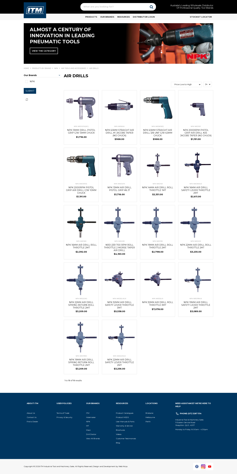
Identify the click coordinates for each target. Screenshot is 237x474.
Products (91, 17)
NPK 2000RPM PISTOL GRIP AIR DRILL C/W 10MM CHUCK (81, 190)
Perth (148, 421)
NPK (56, 68)
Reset (26, 99)
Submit (30, 90)
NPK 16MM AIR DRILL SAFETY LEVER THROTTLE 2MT (195, 190)
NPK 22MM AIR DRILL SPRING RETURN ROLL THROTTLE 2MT (81, 305)
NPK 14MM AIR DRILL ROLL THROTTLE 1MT (157, 189)
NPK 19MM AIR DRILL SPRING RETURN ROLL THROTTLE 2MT (81, 362)
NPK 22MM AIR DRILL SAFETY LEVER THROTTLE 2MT (119, 362)
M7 (87, 426)
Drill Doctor (91, 434)
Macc (88, 430)
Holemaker (91, 417)
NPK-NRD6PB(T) (158, 126)
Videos (118, 434)
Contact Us (31, 417)
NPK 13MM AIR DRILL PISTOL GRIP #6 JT (119, 189)
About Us (31, 413)
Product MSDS (122, 417)
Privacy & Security (65, 417)
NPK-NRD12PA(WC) (81, 126)
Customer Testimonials (126, 438)
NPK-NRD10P (196, 126)
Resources (123, 17)
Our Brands (107, 17)
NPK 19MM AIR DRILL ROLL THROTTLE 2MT (157, 246)
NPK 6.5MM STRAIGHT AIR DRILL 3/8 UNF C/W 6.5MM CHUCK (157, 133)
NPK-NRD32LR (157, 299)
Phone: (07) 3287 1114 (190, 413)
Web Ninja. (123, 466)
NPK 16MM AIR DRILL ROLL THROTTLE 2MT (81, 246)
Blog (118, 443)
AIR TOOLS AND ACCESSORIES (73, 68)
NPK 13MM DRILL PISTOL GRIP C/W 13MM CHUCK (81, 131)
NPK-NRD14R (158, 184)
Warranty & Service (124, 426)
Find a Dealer (32, 421)
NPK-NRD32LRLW (119, 299)
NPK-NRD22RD (81, 299)
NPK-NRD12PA (119, 184)
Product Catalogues (124, 413)
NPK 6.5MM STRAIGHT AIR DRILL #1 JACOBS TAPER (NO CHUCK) (119, 133)
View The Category (44, 51)
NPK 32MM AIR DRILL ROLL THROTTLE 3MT (157, 303)
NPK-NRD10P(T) (81, 184)
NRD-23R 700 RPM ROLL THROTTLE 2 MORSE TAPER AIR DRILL (119, 248)
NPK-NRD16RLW (196, 184)
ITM (87, 413)
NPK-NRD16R (81, 241)
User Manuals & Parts (125, 421)
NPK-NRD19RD (81, 356)
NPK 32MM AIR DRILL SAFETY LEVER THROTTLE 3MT (119, 305)
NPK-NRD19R (158, 241)
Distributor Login (144, 17)
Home (26, 68)
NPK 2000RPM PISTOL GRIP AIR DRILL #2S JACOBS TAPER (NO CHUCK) (195, 133)
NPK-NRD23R (119, 241)
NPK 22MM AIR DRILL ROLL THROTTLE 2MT (195, 246)
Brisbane (149, 413)
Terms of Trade (63, 413)
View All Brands (93, 438)
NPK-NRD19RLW (196, 299)
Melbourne (150, 417)
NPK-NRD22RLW (119, 356)
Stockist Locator (201, 17)
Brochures (120, 430)
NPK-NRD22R (196, 241)
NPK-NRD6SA (119, 126)
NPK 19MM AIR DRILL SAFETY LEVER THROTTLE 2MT (195, 305)
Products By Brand (41, 68)
